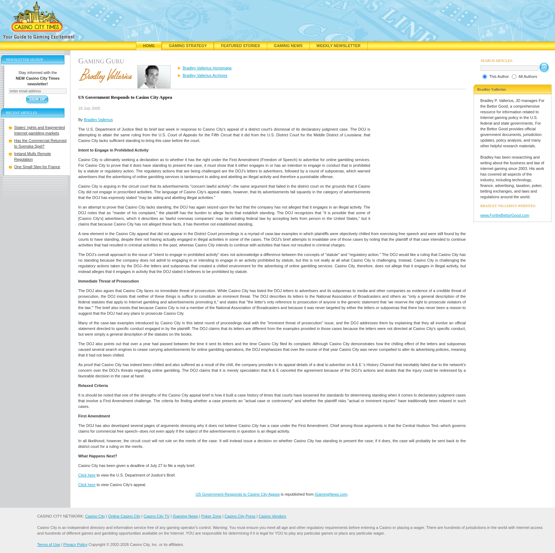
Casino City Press (239, 516)
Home (149, 46)
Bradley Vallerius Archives (205, 75)
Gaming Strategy (188, 46)
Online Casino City (124, 516)
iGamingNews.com (331, 494)
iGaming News (185, 516)
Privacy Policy (75, 544)
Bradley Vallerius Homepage (207, 68)
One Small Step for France (37, 167)
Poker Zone (211, 516)
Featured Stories (240, 46)
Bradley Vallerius (98, 120)
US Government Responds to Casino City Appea (238, 494)
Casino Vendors (272, 516)
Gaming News (288, 46)
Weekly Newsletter (338, 46)
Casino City (95, 516)
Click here (87, 475)
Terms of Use (48, 544)
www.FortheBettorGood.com (504, 215)
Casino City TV (157, 516)
